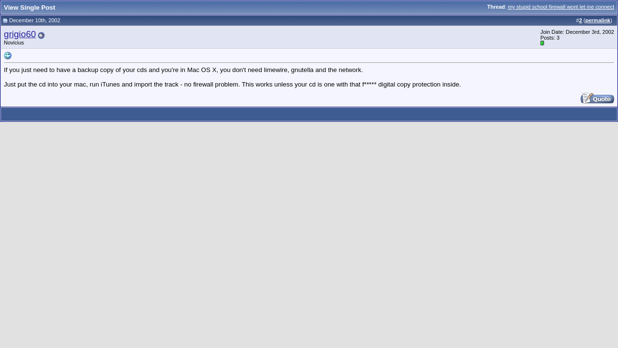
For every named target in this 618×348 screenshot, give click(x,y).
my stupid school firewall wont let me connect (561, 7)
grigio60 (20, 34)
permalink (597, 20)
